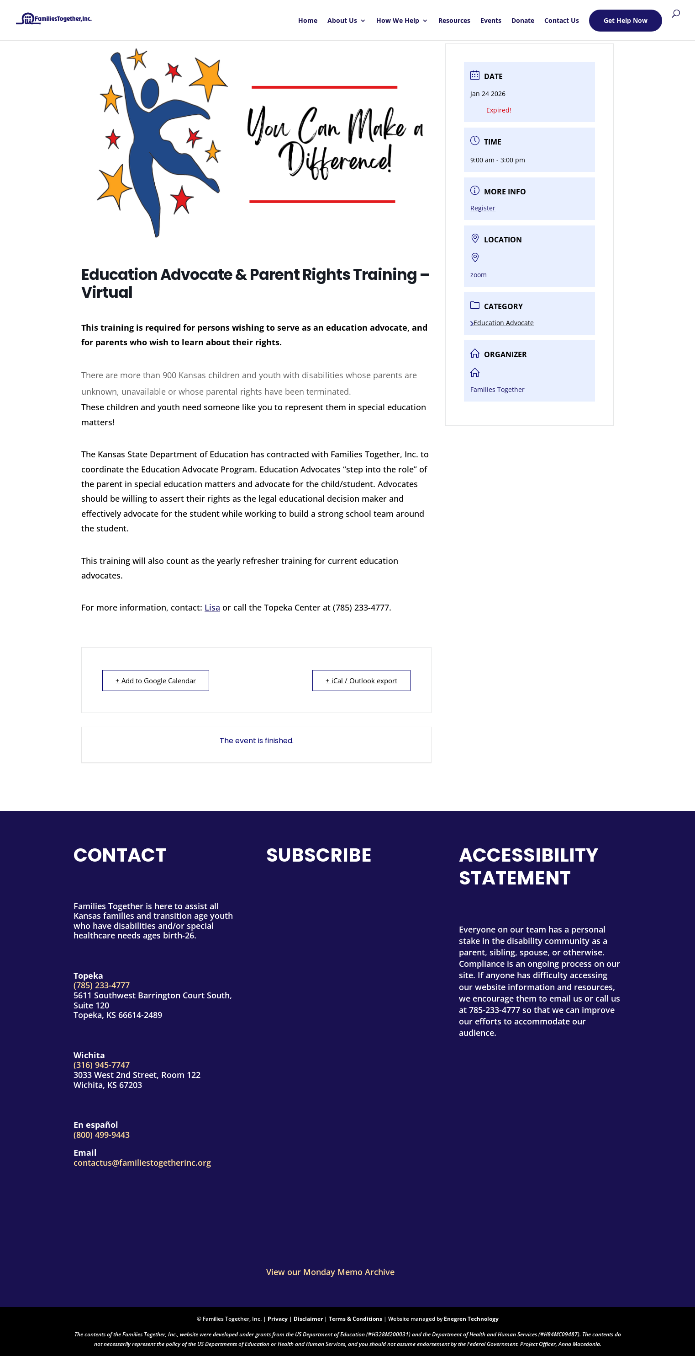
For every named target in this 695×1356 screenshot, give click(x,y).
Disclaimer (308, 1319)
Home (307, 21)
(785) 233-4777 (102, 985)
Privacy (278, 1319)
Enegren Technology (471, 1319)
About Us (342, 21)
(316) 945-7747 (102, 1064)
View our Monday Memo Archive (330, 1271)
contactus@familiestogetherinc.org (142, 1162)
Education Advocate (502, 322)
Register (482, 208)
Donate (522, 21)
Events (490, 21)
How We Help (397, 21)
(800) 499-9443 (102, 1134)
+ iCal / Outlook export (361, 680)
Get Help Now (626, 20)
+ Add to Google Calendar (156, 680)
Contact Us (561, 21)
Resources (454, 21)
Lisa (212, 607)
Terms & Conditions (355, 1319)
